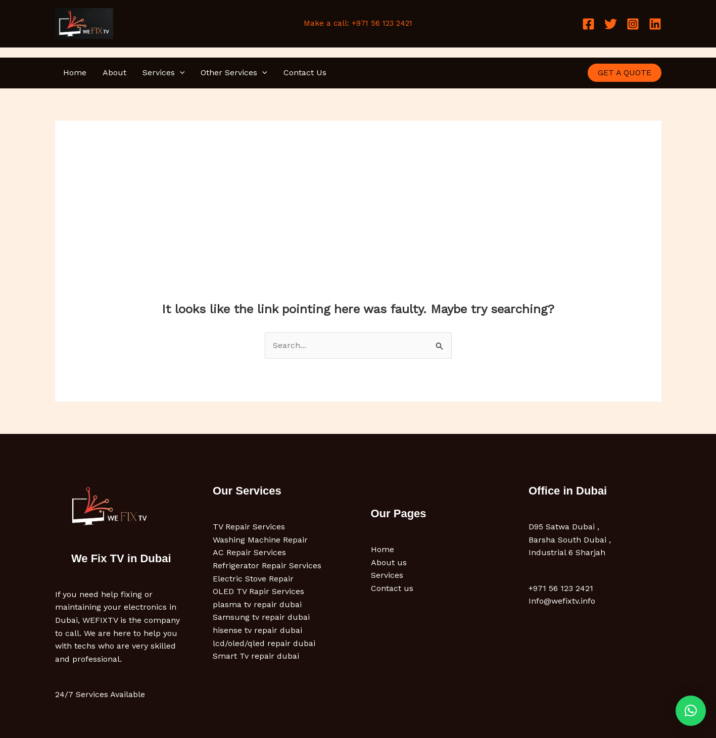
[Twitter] (610, 24)
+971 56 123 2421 (561, 588)
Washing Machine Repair (260, 540)
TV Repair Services (249, 526)
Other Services (234, 73)
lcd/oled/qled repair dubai (264, 643)
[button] (180, 73)
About (114, 72)
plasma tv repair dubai (257, 604)
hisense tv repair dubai (257, 630)
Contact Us (304, 72)
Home (74, 72)
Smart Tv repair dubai (256, 656)
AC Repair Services (249, 552)
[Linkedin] (655, 24)
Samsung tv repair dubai (261, 617)
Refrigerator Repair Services (267, 565)
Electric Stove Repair (253, 578)
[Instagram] (633, 24)
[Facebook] (588, 24)
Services (163, 73)
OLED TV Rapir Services (258, 591)
